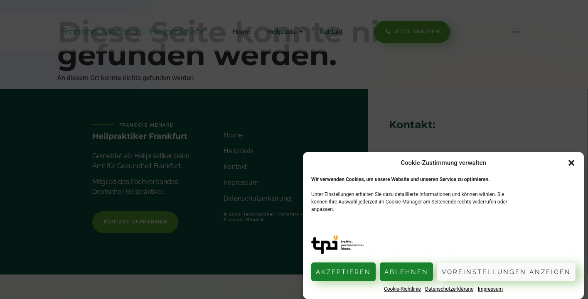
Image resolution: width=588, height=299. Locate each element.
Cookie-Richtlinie (402, 289)
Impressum (490, 289)
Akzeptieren (343, 272)
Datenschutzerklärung (449, 289)
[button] (571, 163)
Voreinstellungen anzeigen (506, 272)
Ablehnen (406, 272)
